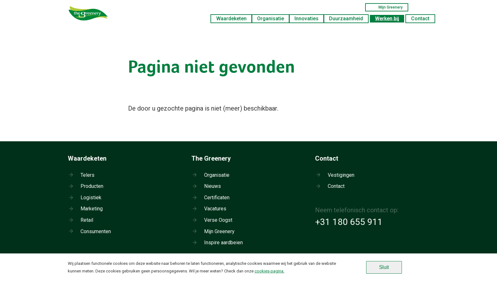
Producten (92, 186)
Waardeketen (231, 19)
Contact (420, 19)
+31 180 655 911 (349, 222)
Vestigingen (341, 175)
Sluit (384, 267)
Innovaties (306, 19)
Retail (87, 220)
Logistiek (91, 198)
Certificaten (216, 198)
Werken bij (387, 19)
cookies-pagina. (269, 271)
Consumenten (96, 231)
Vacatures (215, 209)
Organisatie (270, 19)
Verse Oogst (218, 220)
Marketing (92, 209)
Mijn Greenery (387, 7)
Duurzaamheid (346, 19)
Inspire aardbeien (223, 242)
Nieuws (212, 186)
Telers (87, 175)
